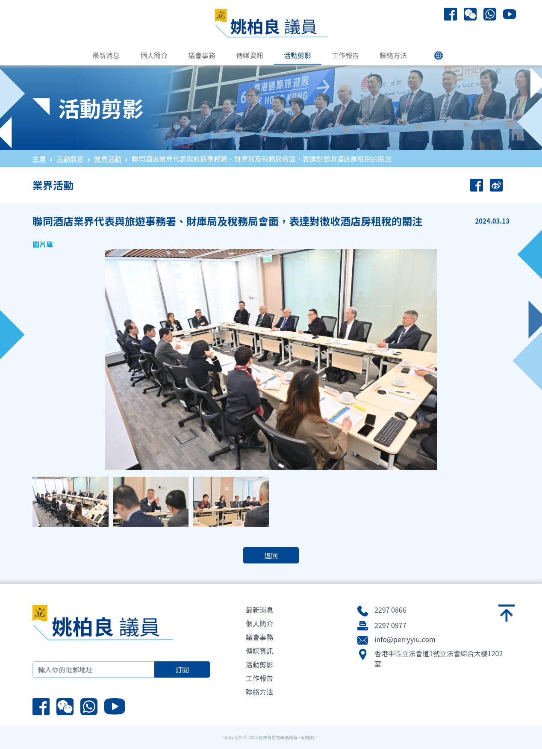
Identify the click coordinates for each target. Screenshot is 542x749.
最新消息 (106, 55)
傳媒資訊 (249, 55)
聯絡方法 (393, 55)
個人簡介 (154, 55)
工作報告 (345, 55)
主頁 (39, 158)
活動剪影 (297, 55)
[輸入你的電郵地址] (93, 669)
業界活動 (107, 158)
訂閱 (182, 669)
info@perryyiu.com (405, 639)
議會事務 (201, 55)
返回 (271, 555)
